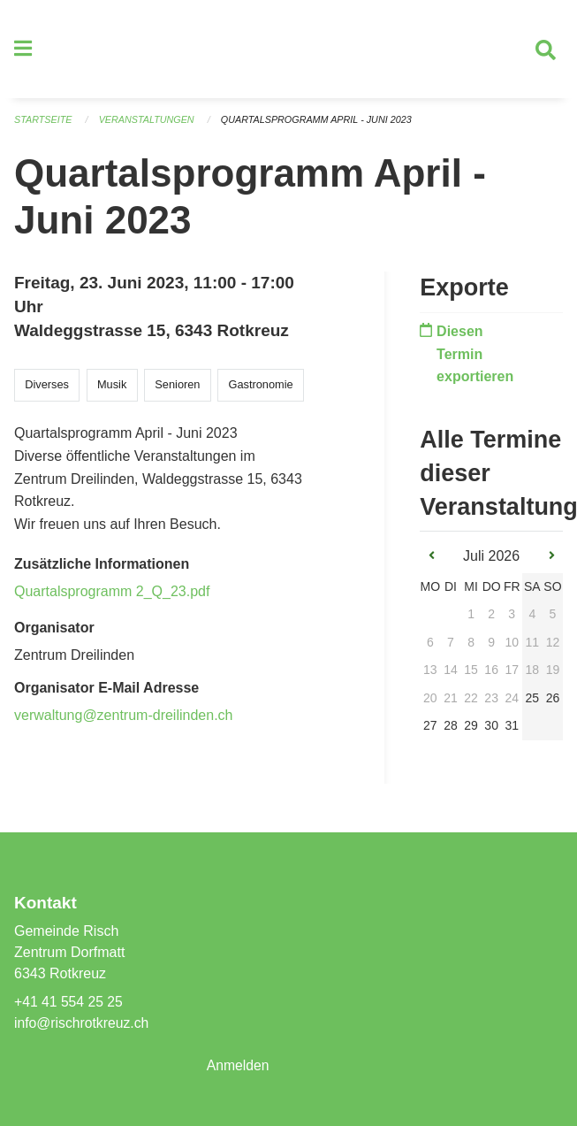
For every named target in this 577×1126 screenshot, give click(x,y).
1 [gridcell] (471, 619)
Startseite (43, 124)
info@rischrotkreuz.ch (82, 1022)
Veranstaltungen (148, 124)
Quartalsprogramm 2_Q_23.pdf (111, 595)
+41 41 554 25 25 (69, 1001)
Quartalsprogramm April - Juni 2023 (321, 124)
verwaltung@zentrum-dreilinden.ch (123, 719)
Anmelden (238, 1065)
